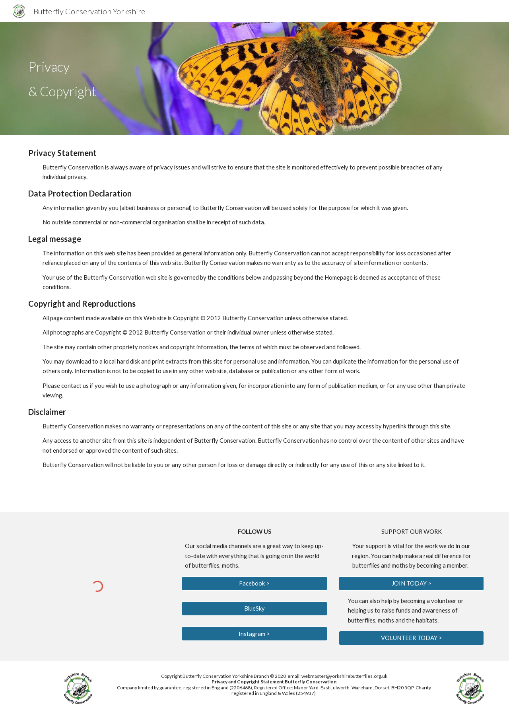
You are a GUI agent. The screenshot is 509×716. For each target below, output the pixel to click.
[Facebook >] (254, 583)
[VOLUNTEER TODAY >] (411, 638)
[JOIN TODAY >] (411, 583)
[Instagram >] (254, 634)
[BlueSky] (254, 608)
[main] (176, 78)
